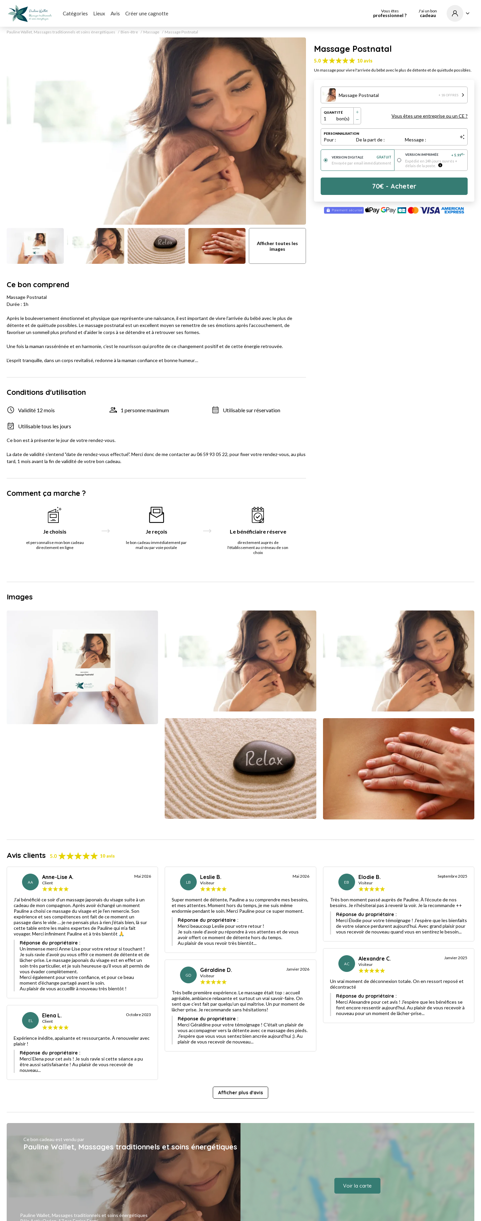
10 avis (364, 61)
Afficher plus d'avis (240, 1093)
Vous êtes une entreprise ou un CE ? (429, 116)
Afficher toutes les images (277, 246)
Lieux (99, 13)
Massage (151, 32)
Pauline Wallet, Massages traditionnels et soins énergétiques (61, 32)
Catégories (75, 13)
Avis (115, 13)
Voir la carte (357, 1186)
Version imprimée (435, 154)
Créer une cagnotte (146, 13)
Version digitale (361, 157)
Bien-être (129, 32)
